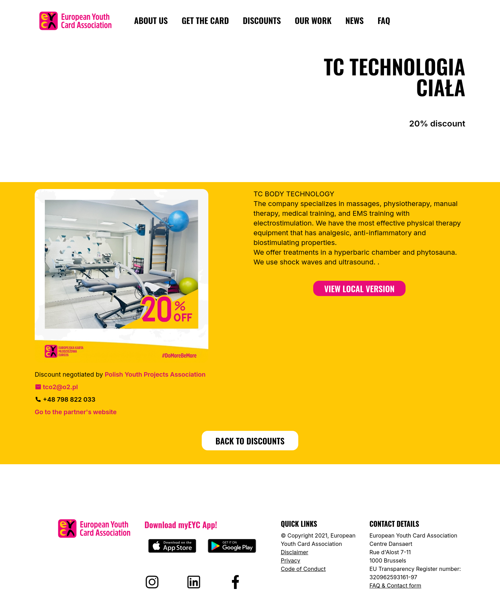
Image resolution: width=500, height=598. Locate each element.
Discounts (262, 20)
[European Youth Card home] (75, 21)
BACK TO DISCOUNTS (250, 440)
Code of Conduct (303, 568)
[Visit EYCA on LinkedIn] (193, 582)
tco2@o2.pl (56, 387)
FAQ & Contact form (395, 585)
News (354, 20)
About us (151, 20)
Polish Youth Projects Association (155, 374)
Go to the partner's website (76, 412)
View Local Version (359, 288)
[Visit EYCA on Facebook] (235, 582)
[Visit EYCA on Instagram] (152, 582)
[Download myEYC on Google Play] (232, 546)
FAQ (383, 20)
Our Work (313, 20)
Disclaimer (294, 552)
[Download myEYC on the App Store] (172, 546)
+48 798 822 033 (65, 399)
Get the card (205, 20)
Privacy (290, 560)
